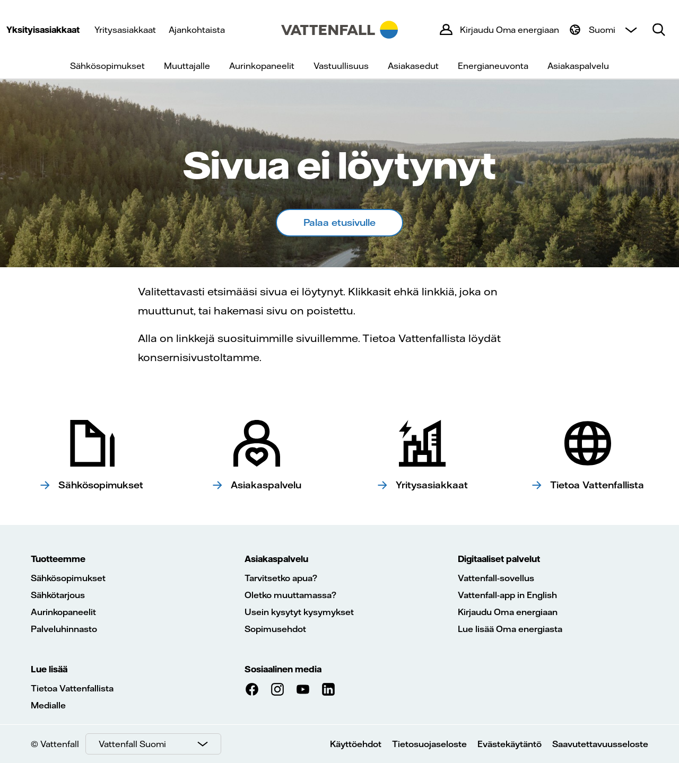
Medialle (48, 705)
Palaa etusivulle (339, 222)
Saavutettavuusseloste (600, 744)
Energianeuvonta (493, 65)
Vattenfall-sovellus (496, 578)
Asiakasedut (413, 65)
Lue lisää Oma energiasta (510, 629)
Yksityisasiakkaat (43, 29)
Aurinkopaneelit (261, 65)
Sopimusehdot (275, 629)
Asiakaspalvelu (578, 65)
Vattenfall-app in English (507, 595)
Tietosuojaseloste (429, 744)
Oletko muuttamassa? (290, 595)
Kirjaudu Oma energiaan (508, 612)
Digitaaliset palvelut (499, 559)
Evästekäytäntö (509, 744)
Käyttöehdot (355, 744)
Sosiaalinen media (283, 669)
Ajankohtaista (197, 29)
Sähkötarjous (58, 595)
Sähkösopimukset (107, 65)
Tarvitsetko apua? (281, 578)
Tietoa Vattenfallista (72, 688)
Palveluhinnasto (64, 629)
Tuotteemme (58, 559)
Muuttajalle (187, 65)
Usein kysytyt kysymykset (299, 612)
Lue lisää (49, 669)
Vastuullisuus (341, 65)
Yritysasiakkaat (125, 29)
